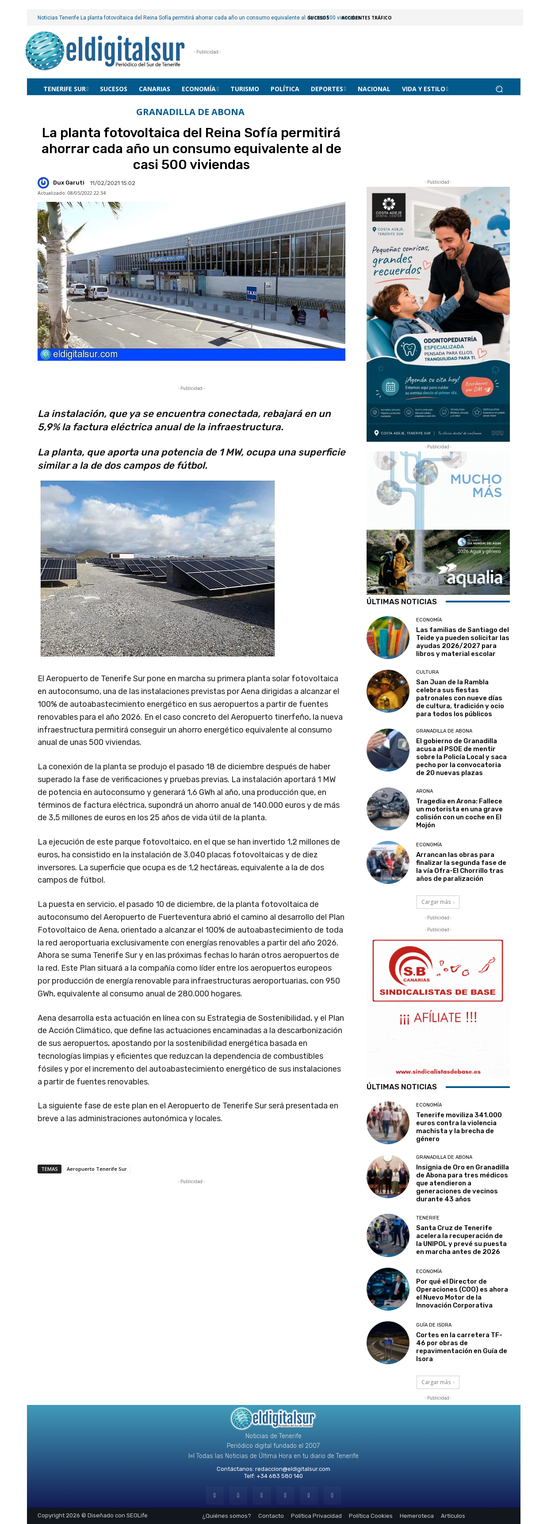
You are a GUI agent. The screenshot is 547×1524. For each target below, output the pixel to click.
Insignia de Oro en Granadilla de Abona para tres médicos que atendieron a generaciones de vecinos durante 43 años (462, 1183)
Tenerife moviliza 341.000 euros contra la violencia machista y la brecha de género (459, 1127)
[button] (499, 88)
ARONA (424, 791)
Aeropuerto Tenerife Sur (97, 1168)
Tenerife (428, 1217)
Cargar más (438, 902)
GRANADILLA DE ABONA (190, 112)
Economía (429, 619)
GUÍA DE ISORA (433, 1325)
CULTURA (427, 672)
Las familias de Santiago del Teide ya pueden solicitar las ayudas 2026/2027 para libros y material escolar (462, 642)
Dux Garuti (68, 182)
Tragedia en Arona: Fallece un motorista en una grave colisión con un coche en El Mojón (459, 813)
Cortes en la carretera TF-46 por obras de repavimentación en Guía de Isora (461, 1347)
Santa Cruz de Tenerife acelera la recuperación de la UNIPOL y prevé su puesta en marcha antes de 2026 (461, 1240)
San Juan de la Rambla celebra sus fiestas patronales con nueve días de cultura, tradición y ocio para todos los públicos (460, 698)
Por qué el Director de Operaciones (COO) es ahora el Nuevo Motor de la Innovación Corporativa (462, 1293)
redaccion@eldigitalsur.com (292, 1469)
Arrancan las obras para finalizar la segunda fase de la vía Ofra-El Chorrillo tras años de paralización (461, 867)
